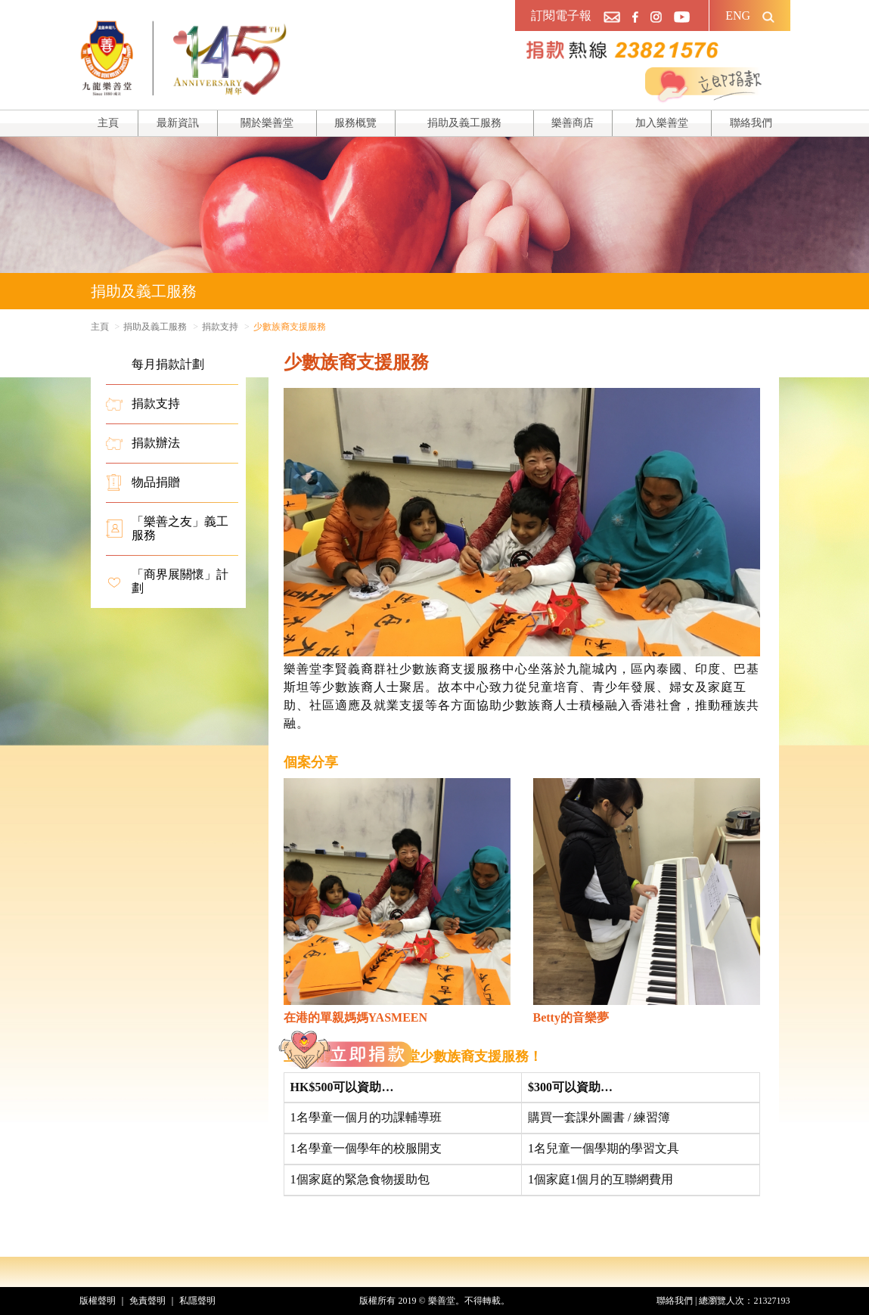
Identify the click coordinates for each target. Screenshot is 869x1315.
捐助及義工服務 (464, 123)
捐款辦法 (143, 443)
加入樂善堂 (661, 123)
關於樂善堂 (267, 123)
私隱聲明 (197, 1300)
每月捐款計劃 (155, 364)
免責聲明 (147, 1300)
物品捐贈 (143, 482)
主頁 (108, 123)
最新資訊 (178, 123)
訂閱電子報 (561, 15)
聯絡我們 (751, 123)
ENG (737, 15)
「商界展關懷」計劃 (167, 581)
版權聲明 (97, 1300)
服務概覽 (355, 123)
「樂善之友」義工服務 (167, 528)
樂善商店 (572, 123)
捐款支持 (220, 326)
